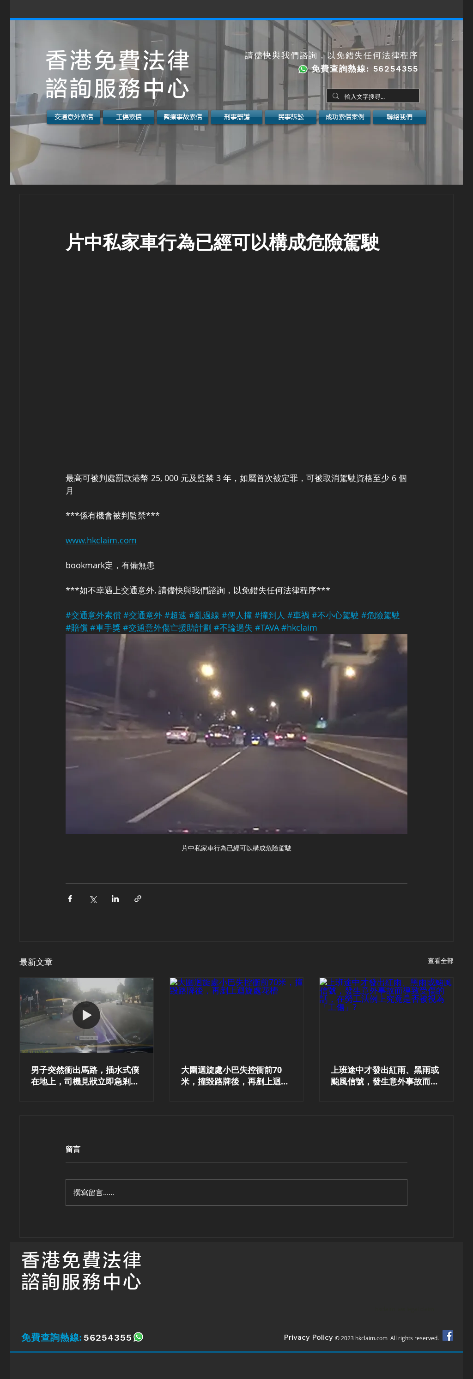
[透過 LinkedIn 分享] (115, 898)
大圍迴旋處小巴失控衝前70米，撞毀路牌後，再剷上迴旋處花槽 (235, 1075)
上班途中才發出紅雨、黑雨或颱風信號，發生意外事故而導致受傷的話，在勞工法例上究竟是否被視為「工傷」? (385, 1075)
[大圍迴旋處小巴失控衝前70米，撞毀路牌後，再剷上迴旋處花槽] (236, 1015)
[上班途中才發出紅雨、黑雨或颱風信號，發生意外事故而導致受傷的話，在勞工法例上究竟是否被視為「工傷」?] (386, 1015)
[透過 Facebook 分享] (70, 898)
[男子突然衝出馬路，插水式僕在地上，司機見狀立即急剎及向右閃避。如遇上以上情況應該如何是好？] (86, 1015)
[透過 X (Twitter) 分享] (92, 898)
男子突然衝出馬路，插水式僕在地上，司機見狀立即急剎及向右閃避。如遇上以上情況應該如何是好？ (85, 1075)
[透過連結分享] (137, 898)
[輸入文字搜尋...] (372, 96)
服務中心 (102, 1282)
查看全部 (441, 960)
